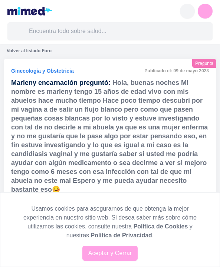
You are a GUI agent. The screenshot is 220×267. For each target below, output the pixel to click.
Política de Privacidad (121, 235)
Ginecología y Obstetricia (42, 71)
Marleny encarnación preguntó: (61, 82)
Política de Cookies (161, 226)
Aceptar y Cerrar (110, 253)
